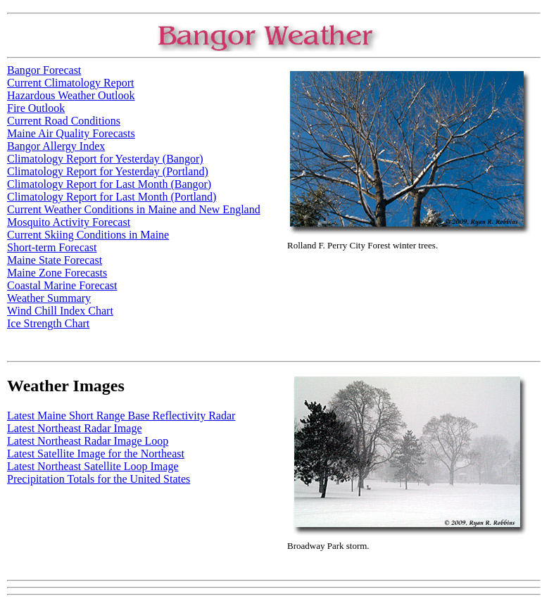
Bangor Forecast (44, 70)
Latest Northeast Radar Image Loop (87, 441)
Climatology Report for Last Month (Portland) (111, 197)
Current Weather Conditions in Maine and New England (133, 209)
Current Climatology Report (70, 83)
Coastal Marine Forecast (62, 285)
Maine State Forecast (54, 260)
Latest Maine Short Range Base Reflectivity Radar (121, 416)
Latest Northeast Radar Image (74, 428)
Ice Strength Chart (48, 323)
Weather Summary (49, 298)
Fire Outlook (36, 108)
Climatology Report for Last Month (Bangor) (109, 184)
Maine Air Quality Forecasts (71, 133)
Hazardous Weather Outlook (70, 95)
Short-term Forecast (52, 247)
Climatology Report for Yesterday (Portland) (107, 171)
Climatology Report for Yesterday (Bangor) (105, 159)
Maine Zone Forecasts (57, 273)
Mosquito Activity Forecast (68, 222)
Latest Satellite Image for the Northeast (95, 454)
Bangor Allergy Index (56, 146)
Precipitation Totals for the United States (98, 479)
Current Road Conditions (63, 121)
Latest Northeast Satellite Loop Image (92, 466)
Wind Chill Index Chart (60, 311)
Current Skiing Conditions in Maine (88, 235)
